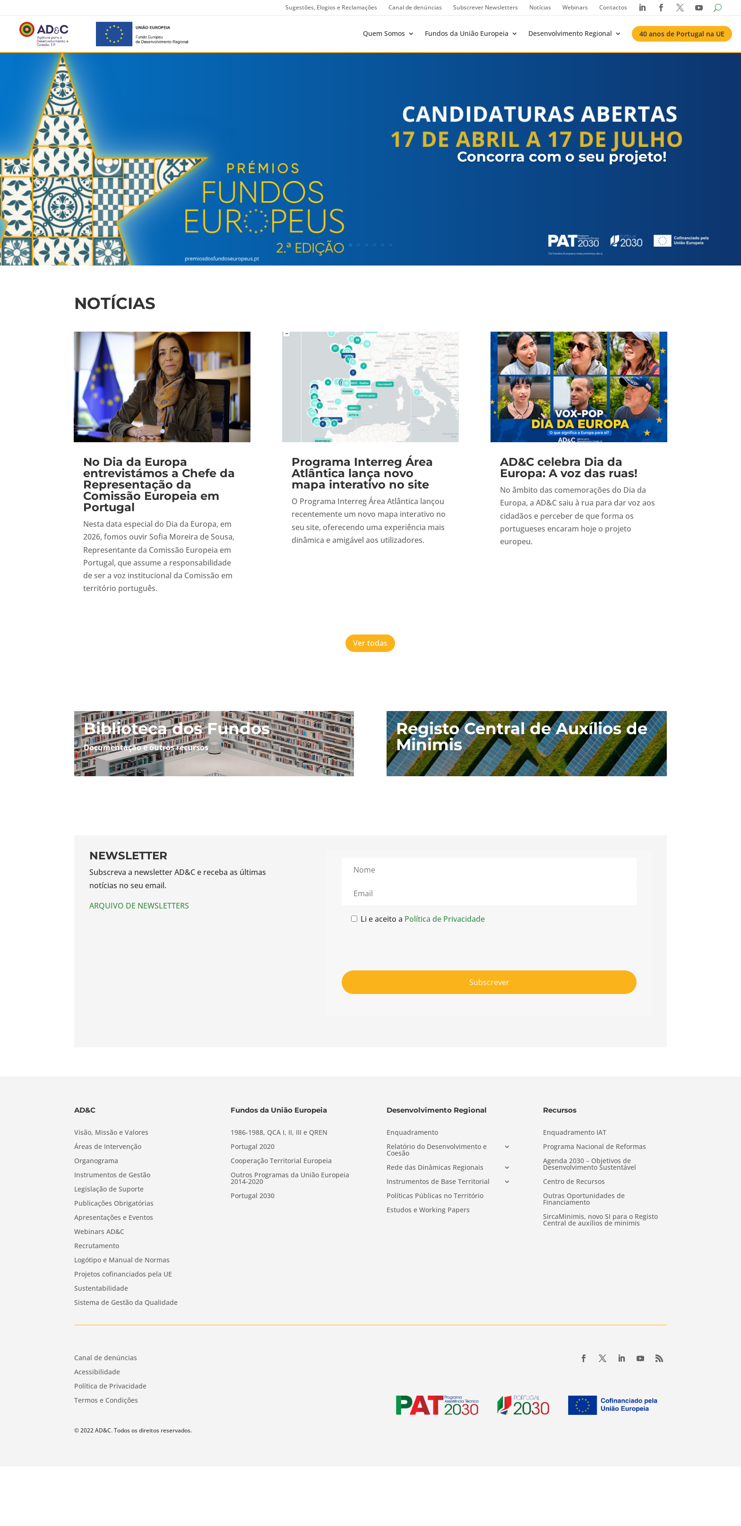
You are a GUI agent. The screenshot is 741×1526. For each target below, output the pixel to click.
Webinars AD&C (99, 1232)
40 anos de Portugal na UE (681, 33)
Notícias (540, 7)
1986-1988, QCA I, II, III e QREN (279, 1133)
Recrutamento (96, 1246)
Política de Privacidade (445, 919)
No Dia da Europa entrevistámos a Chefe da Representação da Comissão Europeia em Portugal (159, 484)
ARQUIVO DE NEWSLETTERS (139, 905)
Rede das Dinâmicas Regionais (435, 1168)
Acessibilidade (97, 1372)
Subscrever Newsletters (485, 7)
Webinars (575, 7)
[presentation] (413, 944)
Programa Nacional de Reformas (594, 1147)
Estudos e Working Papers (428, 1210)
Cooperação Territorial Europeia (281, 1161)
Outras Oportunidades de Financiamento (584, 1199)
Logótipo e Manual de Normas (122, 1260)
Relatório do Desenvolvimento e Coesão (437, 1150)
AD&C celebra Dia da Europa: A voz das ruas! (569, 467)
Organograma (96, 1161)
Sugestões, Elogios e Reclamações (331, 7)
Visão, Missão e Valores (111, 1133)
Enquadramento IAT (574, 1133)
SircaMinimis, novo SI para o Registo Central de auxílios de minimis (600, 1220)
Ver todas (370, 643)
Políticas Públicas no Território (435, 1196)
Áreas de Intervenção (107, 1147)
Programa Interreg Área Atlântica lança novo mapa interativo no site (362, 473)
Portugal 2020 (253, 1147)
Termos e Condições (106, 1401)
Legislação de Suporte (109, 1189)
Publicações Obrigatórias (114, 1204)
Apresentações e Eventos (113, 1218)
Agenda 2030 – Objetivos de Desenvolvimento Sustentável (589, 1164)
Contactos (613, 7)
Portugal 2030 (253, 1196)
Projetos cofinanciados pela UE (123, 1274)
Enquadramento (412, 1133)
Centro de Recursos (574, 1182)
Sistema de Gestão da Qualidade (126, 1303)
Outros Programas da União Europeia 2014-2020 (290, 1179)
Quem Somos (384, 33)
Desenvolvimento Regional (570, 33)
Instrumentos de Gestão (112, 1175)
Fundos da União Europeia (466, 33)
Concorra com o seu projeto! (562, 156)
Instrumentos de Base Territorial (438, 1182)
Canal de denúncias (415, 7)
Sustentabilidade (101, 1289)
